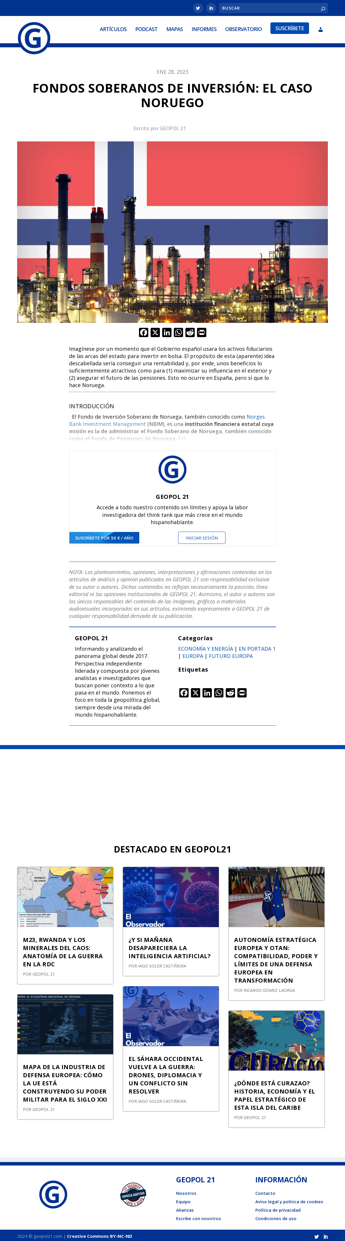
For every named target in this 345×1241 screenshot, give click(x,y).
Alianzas (185, 1208)
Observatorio (243, 28)
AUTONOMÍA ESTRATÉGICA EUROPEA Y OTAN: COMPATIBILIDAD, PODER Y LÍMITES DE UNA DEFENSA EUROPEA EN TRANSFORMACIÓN (276, 958)
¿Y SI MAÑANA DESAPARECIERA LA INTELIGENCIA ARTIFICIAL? (170, 946)
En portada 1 (257, 646)
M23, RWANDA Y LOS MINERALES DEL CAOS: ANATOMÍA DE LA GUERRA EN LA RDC (63, 950)
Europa (193, 654)
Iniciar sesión (202, 536)
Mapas (174, 28)
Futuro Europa (231, 654)
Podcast (146, 28)
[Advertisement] (172, 791)
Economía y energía (205, 646)
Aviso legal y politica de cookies (289, 1199)
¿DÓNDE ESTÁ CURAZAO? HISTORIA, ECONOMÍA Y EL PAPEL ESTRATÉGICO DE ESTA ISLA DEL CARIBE (274, 1093)
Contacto (265, 1191)
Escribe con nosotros (198, 1216)
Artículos (113, 28)
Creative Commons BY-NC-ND (99, 1234)
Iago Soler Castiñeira (162, 964)
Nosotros (186, 1191)
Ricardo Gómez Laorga (269, 988)
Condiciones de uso (276, 1216)
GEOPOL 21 (173, 126)
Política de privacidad (278, 1208)
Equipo (183, 1199)
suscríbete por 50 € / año (104, 536)
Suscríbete (289, 27)
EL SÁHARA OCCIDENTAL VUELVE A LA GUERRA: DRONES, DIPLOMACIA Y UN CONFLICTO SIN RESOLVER (166, 1073)
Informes (204, 28)
